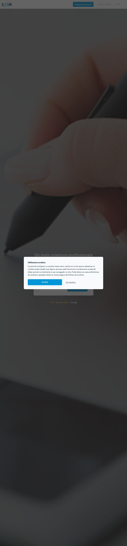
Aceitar (45, 282)
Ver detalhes (71, 282)
